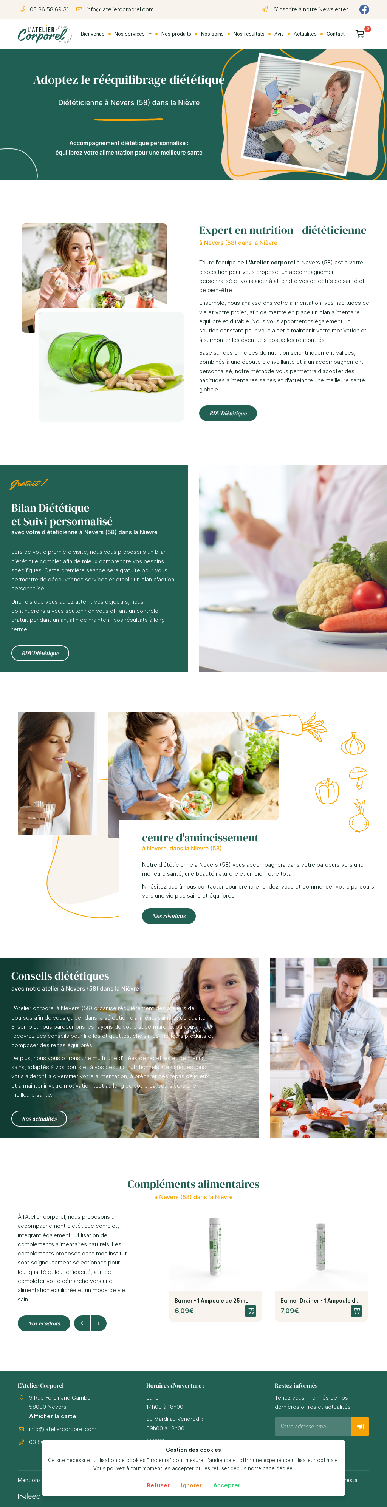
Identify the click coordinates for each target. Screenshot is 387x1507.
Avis (279, 34)
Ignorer (191, 1485)
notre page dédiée (270, 1468)
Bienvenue (93, 34)
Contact (336, 34)
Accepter (226, 1485)
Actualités (305, 34)
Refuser (158, 1485)
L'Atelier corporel (270, 262)
